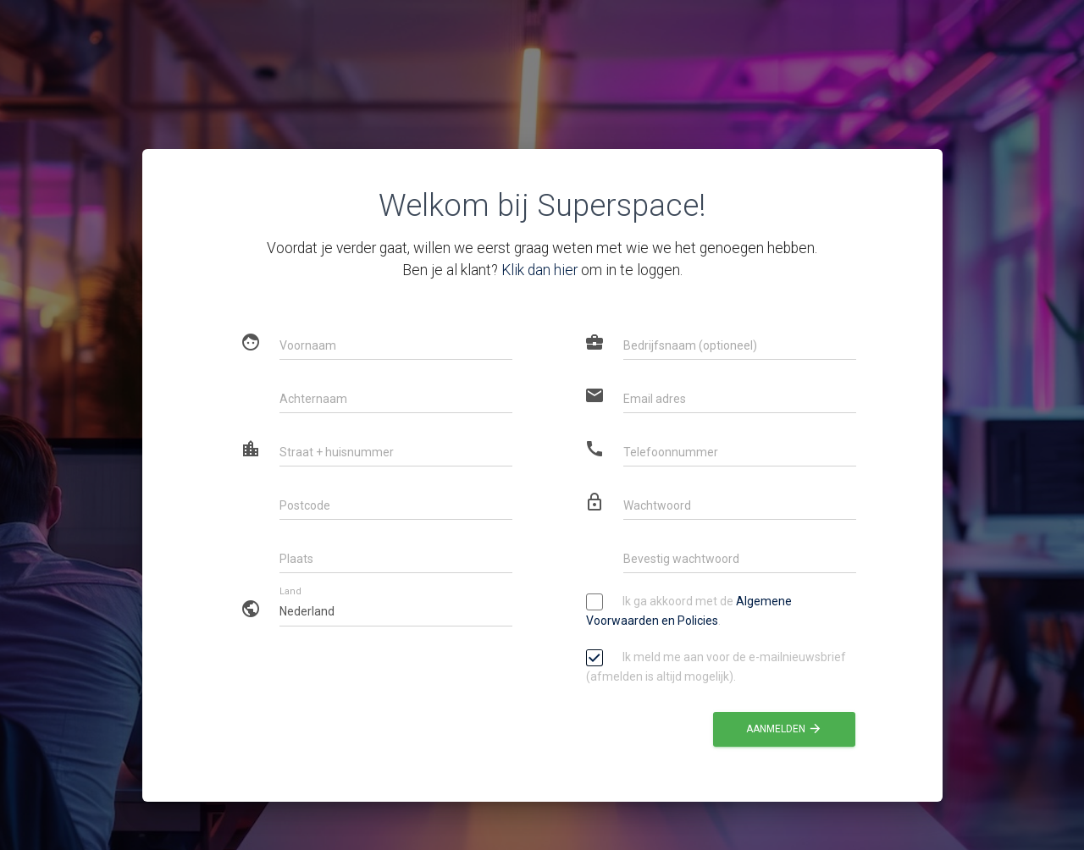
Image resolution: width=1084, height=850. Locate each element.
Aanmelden (784, 728)
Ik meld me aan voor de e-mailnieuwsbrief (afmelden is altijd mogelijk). (716, 665)
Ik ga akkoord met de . (689, 609)
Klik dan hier (539, 270)
